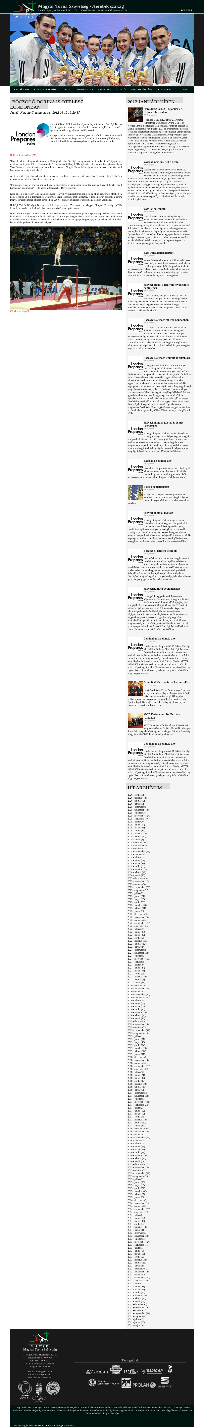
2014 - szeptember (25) (139, 1209)
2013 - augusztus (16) (138, 1244)
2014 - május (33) (136, 1221)
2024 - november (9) (137, 845)
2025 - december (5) (137, 806)
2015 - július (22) (136, 1179)
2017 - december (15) (138, 1092)
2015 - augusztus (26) (138, 1176)
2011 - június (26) (136, 1322)
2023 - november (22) (138, 881)
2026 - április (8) (136, 794)
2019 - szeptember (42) (139, 1030)
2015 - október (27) (137, 1170)
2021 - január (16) (136, 982)
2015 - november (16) (138, 1167)
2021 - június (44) (136, 967)
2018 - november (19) (138, 1060)
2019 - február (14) (137, 1051)
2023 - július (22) (136, 893)
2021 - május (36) (136, 970)
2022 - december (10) (138, 914)
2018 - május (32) (136, 1078)
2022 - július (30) (136, 929)
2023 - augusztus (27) (138, 890)
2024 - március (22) (137, 869)
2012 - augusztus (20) (138, 1280)
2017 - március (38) (137, 1119)
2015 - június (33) (136, 1182)
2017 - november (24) (138, 1095)
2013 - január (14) (136, 1265)
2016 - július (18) (136, 1143)
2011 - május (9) (135, 1325)
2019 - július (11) (136, 1036)
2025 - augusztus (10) (138, 818)
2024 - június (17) (136, 860)
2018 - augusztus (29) (138, 1069)
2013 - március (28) (137, 1259)
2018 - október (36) (137, 1063)
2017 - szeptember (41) (139, 1101)
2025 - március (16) (137, 833)
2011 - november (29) (138, 1307)
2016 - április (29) (136, 1152)
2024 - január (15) (136, 875)
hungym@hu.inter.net (40, 1366)
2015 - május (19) (136, 1185)
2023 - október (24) (137, 884)
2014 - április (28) (136, 1224)
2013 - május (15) (136, 1253)
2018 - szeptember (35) (139, 1066)
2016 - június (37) (136, 1146)
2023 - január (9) (136, 911)
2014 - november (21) (138, 1203)
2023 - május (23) (136, 899)
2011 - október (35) (137, 1310)
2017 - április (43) (136, 1116)
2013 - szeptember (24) (139, 1241)
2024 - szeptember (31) (139, 851)
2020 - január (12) (136, 1018)
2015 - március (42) (137, 1191)
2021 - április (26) (136, 973)
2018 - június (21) (136, 1075)
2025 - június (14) (136, 824)
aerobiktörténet (142, 89)
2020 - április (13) (136, 1009)
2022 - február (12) (137, 943)
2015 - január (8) (136, 1197)
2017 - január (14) (136, 1125)
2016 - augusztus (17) (138, 1140)
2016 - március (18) (137, 1155)
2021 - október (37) (137, 955)
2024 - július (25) (136, 857)
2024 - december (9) (137, 842)
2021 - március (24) (137, 976)
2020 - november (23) (138, 988)
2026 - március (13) (137, 797)
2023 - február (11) (137, 908)
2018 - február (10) (137, 1086)
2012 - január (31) (136, 1301)
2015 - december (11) (138, 1164)
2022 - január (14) (136, 946)
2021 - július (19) (136, 964)
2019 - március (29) (137, 1048)
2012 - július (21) (136, 1283)
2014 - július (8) (135, 1215)
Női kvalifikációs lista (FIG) (23, 155)
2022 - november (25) (138, 917)
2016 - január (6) (136, 1161)
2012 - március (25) (137, 1295)
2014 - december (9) (137, 1200)
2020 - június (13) (136, 1003)
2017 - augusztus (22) (138, 1104)
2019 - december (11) (138, 1021)
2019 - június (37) (136, 1039)
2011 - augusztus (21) (138, 1316)
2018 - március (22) (137, 1084)
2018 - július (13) (136, 1072)
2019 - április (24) (136, 1045)
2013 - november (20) (138, 1235)
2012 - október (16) (137, 1274)
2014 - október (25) (137, 1206)
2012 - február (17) (137, 1298)
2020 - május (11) (136, 1006)
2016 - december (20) (138, 1128)
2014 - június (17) (136, 1218)
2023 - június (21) (136, 896)
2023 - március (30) (137, 905)
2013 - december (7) (137, 1233)
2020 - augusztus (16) (138, 997)
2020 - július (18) (136, 1000)
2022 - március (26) (137, 940)
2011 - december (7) (137, 1304)
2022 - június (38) (136, 932)
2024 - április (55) (136, 866)
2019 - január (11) (136, 1054)
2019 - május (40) (136, 1042)
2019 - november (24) (138, 1024)
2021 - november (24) (138, 952)
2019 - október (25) (137, 1027)
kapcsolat (165, 89)
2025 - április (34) (136, 830)
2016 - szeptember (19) (139, 1137)
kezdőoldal (22, 89)
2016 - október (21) (137, 1134)
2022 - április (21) (136, 937)
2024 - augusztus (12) (138, 854)
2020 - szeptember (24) (139, 994)
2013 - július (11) (136, 1247)
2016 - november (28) (138, 1131)
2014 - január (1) (136, 1230)
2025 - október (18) (137, 812)
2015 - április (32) (136, 1188)
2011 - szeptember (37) (139, 1313)
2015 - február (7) (136, 1194)
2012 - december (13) (138, 1268)
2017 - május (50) (136, 1113)
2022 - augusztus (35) (138, 926)
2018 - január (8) (136, 1089)
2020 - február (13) (137, 1015)
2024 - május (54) (136, 863)
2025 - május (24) (136, 827)
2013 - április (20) (136, 1256)
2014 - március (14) (137, 1227)
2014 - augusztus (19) (138, 1212)
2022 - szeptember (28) (139, 923)
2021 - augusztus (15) (138, 961)
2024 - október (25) (137, 848)
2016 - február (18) (137, 1158)
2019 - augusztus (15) (138, 1033)
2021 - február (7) (136, 979)
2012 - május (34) (136, 1289)
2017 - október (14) (137, 1098)
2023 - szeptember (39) (139, 887)
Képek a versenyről (19, 311)
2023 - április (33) (136, 902)
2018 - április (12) (136, 1081)
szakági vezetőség (46, 89)
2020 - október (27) (137, 991)
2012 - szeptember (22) (139, 1277)
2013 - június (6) (136, 1250)
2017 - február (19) (137, 1122)
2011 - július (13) (136, 1319)
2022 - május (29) (136, 935)
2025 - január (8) (136, 839)
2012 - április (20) (136, 1292)
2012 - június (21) (136, 1286)
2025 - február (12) (137, 836)
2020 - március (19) (137, 1012)
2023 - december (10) (138, 878)
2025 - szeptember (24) (139, 815)
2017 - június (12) (136, 1110)
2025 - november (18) (138, 809)
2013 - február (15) (137, 1262)
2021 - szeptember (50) (139, 958)
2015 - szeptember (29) (139, 1173)
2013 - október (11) (137, 1238)
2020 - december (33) (138, 985)
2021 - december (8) (137, 949)
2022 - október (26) (137, 920)
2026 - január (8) (136, 803)
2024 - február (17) (137, 872)
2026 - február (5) (136, 800)
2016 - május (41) (136, 1149)
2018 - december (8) (137, 1057)
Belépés (186, 10)
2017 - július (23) (136, 1107)
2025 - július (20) (136, 821)
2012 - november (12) (138, 1271)
